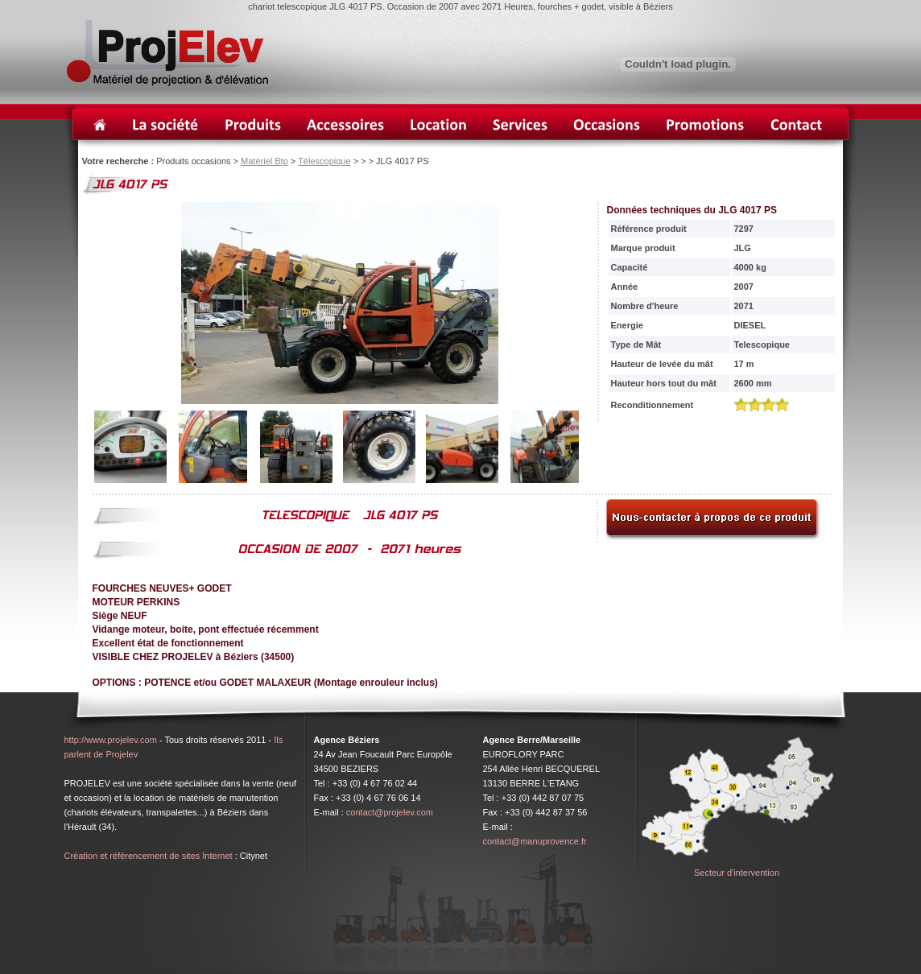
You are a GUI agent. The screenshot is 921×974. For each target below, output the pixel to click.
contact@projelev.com (389, 812)
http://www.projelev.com (110, 740)
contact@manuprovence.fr (535, 841)
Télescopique (324, 161)
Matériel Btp (264, 161)
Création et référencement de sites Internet (148, 856)
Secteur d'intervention (736, 872)
